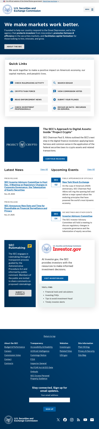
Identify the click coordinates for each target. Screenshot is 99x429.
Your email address (49, 395)
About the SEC (14, 47)
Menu (89, 9)
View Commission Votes (67, 91)
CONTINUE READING (55, 159)
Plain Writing (84, 347)
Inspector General (38, 363)
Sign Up (49, 409)
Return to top (49, 336)
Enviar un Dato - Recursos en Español (69, 108)
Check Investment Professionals (22, 108)
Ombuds (34, 371)
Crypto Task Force (22, 91)
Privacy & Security (86, 351)
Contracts (8, 363)
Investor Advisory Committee (77, 216)
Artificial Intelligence (39, 351)
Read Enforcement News (25, 99)
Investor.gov (65, 347)
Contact (7, 359)
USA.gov (63, 355)
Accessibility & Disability (41, 347)
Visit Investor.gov (54, 278)
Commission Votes (12, 355)
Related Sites (66, 351)
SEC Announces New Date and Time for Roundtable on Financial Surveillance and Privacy (25, 208)
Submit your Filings (66, 99)
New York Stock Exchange (75, 182)
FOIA (32, 359)
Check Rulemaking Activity (27, 83)
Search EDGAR (63, 83)
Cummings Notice (38, 355)
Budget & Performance (14, 347)
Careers (7, 351)
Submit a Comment (20, 293)
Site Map (82, 355)
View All (44, 169)
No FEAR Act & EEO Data (41, 367)
